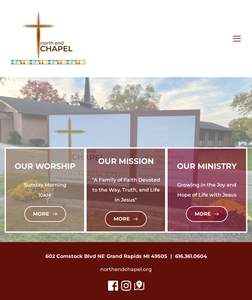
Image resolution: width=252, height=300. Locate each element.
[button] (237, 38)
